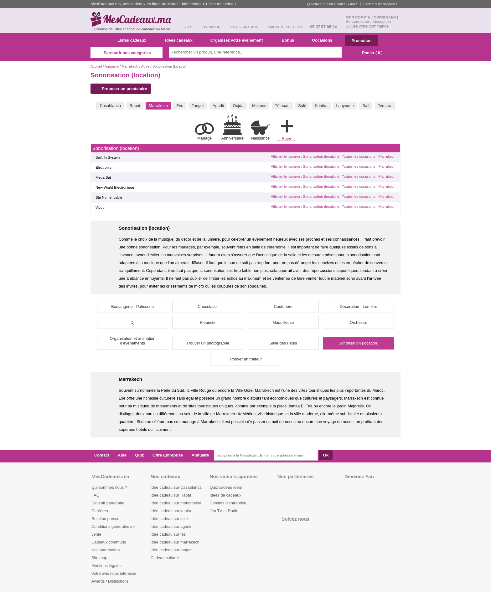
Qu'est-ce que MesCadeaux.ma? (332, 4)
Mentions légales (106, 565)
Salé (302, 105)
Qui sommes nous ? (109, 487)
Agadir (218, 105)
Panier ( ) (369, 52)
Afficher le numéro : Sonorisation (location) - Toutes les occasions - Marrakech (333, 156)
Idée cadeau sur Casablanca (176, 487)
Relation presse (105, 518)
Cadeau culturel (165, 557)
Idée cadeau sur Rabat (171, 495)
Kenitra (321, 105)
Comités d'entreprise (228, 503)
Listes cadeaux (134, 40)
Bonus (290, 40)
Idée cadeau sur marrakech (175, 542)
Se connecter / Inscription (368, 21)
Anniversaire (232, 127)
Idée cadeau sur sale (169, 518)
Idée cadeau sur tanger (171, 550)
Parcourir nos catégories (126, 52)
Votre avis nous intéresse (113, 573)
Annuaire (112, 66)
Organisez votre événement (239, 40)
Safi (365, 105)
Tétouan (282, 105)
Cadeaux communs (108, 542)
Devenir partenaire (107, 503)
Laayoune (345, 105)
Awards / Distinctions (110, 581)
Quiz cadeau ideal (226, 487)
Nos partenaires (105, 550)
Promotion (362, 40)
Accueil (96, 66)
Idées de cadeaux (225, 495)
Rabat (135, 105)
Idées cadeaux (180, 40)
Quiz (139, 455)
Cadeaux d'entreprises (380, 4)
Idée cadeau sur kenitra (172, 510)
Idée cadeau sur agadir (171, 526)
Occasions (324, 40)
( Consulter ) (385, 17)
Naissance (260, 130)
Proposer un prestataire (121, 88)
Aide (122, 455)
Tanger (198, 105)
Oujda (238, 105)
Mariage (204, 131)
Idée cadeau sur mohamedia (176, 503)
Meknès (259, 105)
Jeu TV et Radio (224, 510)
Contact (101, 455)
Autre (145, 66)
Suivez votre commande (367, 26)
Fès (179, 105)
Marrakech (129, 66)
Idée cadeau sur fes (168, 534)
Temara (384, 105)
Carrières (99, 510)
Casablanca (110, 105)
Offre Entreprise (167, 455)
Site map (99, 557)
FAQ (95, 495)
